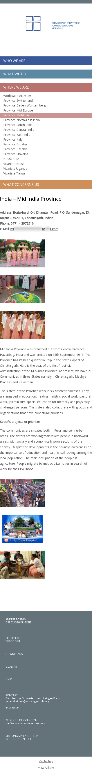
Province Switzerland (18, 100)
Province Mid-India (16, 115)
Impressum (12, 707)
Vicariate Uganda (15, 168)
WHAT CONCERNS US (21, 184)
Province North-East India (21, 120)
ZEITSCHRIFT (13, 638)
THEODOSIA (12, 641)
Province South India (17, 125)
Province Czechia (15, 149)
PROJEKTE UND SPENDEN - (21, 720)
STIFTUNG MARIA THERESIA (21, 736)
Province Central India (18, 129)
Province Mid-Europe (18, 110)
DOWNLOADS (14, 654)
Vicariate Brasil (13, 164)
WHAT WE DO (14, 74)
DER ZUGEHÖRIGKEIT (18, 622)
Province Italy (12, 139)
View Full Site (46, 767)
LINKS (8, 679)
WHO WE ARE (14, 60)
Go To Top (46, 761)
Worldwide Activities (17, 96)
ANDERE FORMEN (16, 619)
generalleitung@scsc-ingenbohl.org (27, 701)
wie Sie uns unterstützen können (25, 723)
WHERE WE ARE (16, 87)
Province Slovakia (15, 154)
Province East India (16, 135)
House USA (11, 159)
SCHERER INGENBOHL (18, 739)
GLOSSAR (11, 666)
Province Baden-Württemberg (24, 105)
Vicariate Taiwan (15, 173)
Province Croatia (15, 144)
